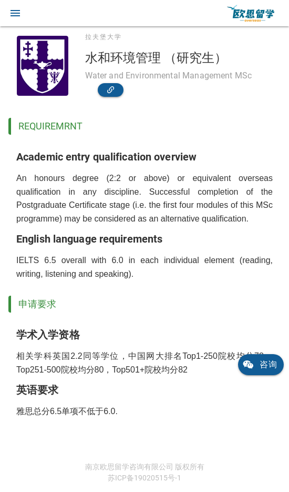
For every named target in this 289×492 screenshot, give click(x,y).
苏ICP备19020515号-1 (144, 478)
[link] (251, 13)
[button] (15, 13)
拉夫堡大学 (103, 37)
